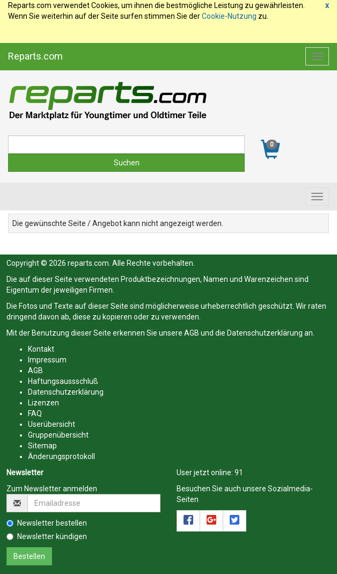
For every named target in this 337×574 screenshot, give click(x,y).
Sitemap (42, 445)
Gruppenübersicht (58, 435)
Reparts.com (35, 56)
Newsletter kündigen (46, 536)
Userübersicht (51, 424)
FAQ (35, 413)
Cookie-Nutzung (229, 16)
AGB (191, 333)
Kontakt (41, 349)
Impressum (47, 359)
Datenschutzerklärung (265, 333)
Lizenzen (43, 402)
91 (239, 472)
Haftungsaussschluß (63, 381)
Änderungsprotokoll (61, 456)
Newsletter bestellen (46, 523)
